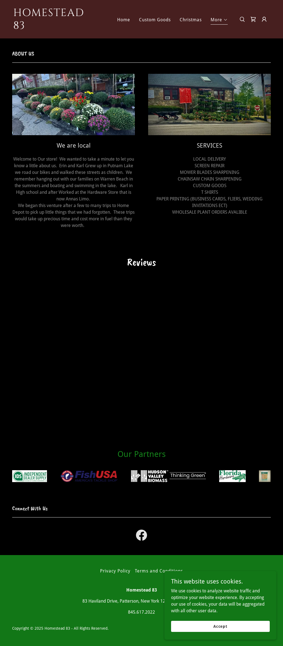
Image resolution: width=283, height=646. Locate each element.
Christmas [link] (191, 19)
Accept (221, 626)
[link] (49, 27)
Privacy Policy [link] (115, 571)
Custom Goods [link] (155, 19)
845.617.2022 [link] (141, 612)
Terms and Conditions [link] (159, 571)
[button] (219, 21)
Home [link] (123, 19)
